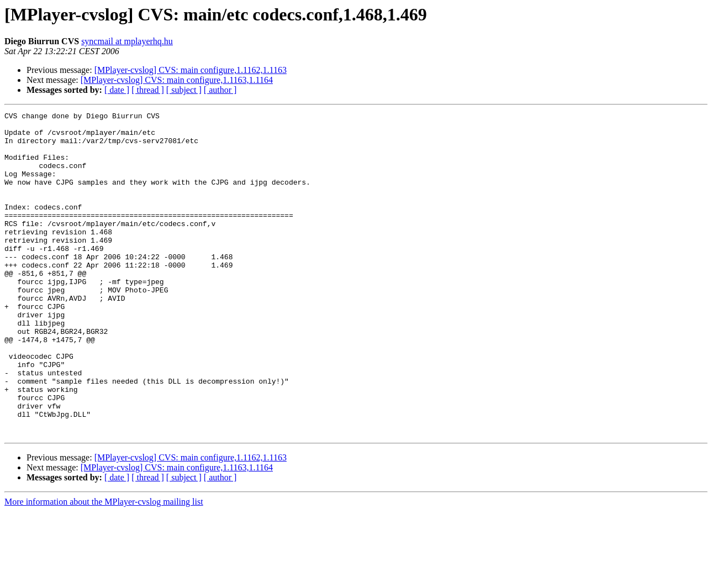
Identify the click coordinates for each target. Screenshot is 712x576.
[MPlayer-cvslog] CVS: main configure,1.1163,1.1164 (177, 80)
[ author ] (220, 90)
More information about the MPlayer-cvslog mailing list (103, 566)
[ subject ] (184, 90)
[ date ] (116, 90)
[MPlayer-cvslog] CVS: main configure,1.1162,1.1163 (190, 70)
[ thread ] (147, 90)
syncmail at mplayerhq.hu (127, 41)
